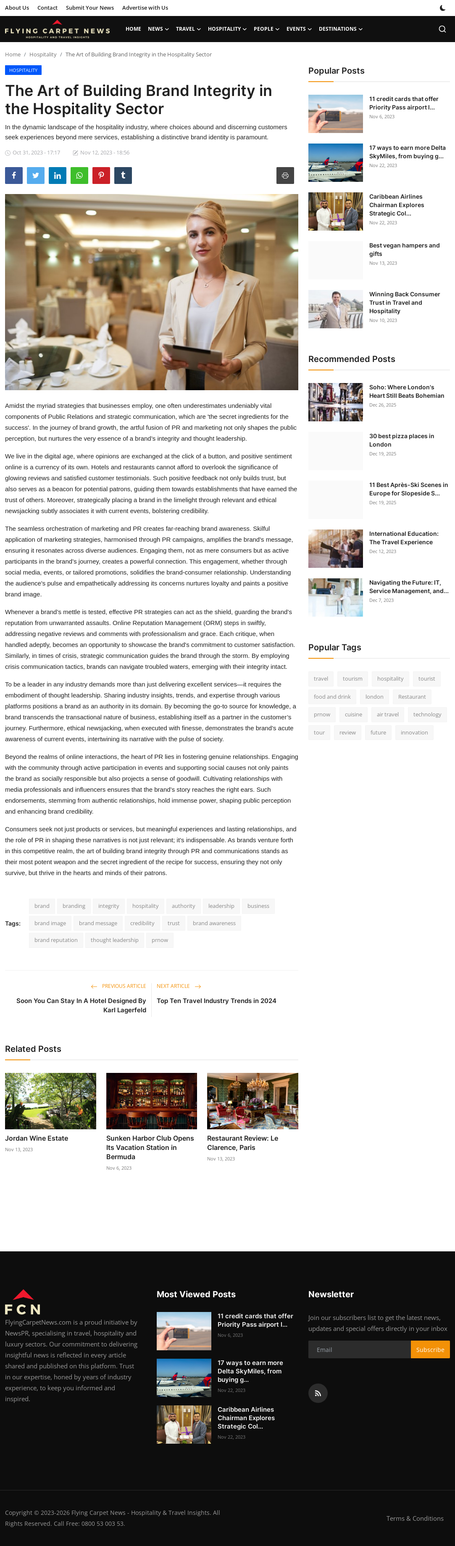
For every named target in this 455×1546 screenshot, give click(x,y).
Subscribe (430, 1350)
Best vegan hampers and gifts (404, 249)
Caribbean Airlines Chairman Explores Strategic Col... (396, 205)
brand (42, 906)
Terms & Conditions (415, 1518)
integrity (108, 906)
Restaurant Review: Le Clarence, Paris (242, 1143)
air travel (388, 714)
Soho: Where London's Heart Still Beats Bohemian (406, 391)
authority (183, 906)
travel (321, 678)
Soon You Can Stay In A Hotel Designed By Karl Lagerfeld (81, 1005)
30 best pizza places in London (401, 440)
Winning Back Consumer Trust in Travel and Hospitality (404, 302)
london (375, 696)
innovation (414, 732)
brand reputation (56, 940)
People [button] (267, 29)
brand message (98, 923)
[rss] (318, 1393)
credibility (142, 923)
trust (174, 923)
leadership (221, 906)
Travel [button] (188, 29)
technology (427, 714)
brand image (50, 923)
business (258, 906)
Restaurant (412, 696)
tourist (426, 678)
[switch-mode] (443, 8)
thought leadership (115, 940)
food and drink (332, 696)
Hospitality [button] (227, 29)
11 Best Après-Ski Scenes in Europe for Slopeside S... (408, 489)
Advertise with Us (145, 7)
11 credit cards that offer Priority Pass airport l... (404, 103)
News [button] (158, 29)
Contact (47, 7)
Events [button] (299, 29)
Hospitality (43, 54)
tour (319, 732)
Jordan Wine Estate (36, 1138)
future (378, 732)
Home (133, 28)
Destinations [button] (341, 29)
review (347, 732)
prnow (160, 940)
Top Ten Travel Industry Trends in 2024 (216, 1001)
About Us (17, 7)
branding (74, 906)
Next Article (179, 986)
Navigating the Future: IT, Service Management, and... (409, 586)
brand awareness (214, 923)
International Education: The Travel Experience (404, 537)
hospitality (145, 906)
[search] (442, 29)
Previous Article (118, 986)
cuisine (353, 714)
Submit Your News (90, 7)
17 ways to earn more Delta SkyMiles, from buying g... (407, 152)
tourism (353, 678)
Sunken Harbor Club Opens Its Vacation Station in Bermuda (150, 1147)
